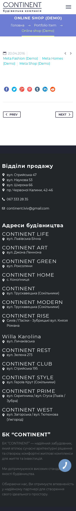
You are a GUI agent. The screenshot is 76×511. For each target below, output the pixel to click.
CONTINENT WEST (27, 410)
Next (65, 114)
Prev (10, 114)
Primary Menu (68, 7)
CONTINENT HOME (28, 275)
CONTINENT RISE (26, 316)
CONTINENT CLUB (27, 364)
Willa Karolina (21, 336)
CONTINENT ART (25, 248)
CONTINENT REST (26, 350)
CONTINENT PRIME (28, 391)
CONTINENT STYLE (28, 377)
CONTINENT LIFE (25, 234)
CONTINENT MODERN (32, 302)
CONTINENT (22, 5)
